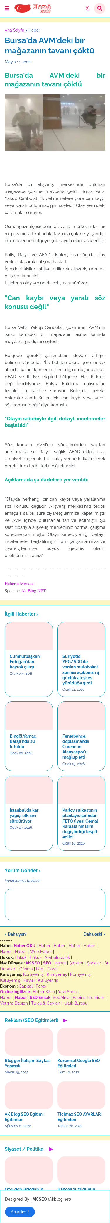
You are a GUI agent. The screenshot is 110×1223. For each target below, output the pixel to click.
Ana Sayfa (14, 30)
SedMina (61, 997)
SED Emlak (40, 997)
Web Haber (41, 951)
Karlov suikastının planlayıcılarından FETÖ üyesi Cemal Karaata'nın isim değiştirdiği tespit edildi (80, 823)
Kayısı (29, 980)
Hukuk (20, 957)
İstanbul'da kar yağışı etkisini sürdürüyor (24, 815)
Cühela (26, 968)
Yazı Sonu (67, 991)
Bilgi (40, 968)
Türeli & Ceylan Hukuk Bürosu (59, 1003)
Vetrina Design (14, 1003)
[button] (7, 8)
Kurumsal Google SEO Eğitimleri (78, 1063)
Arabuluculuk (57, 957)
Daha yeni (17, 934)
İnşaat (60, 963)
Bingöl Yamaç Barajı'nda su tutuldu (23, 741)
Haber (34, 30)
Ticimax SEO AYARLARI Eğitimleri (79, 1117)
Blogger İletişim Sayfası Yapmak (28, 1063)
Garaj (52, 968)
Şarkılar (76, 963)
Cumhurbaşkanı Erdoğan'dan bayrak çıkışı (25, 661)
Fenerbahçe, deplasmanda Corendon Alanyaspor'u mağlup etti (75, 747)
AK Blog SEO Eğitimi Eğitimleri (24, 1117)
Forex (41, 986)
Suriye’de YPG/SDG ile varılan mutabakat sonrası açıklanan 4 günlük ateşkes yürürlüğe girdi (80, 669)
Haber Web (44, 991)
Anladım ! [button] (20, 1212)
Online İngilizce (15, 991)
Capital (26, 986)
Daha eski (93, 934)
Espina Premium (88, 997)
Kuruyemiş (33, 974)
